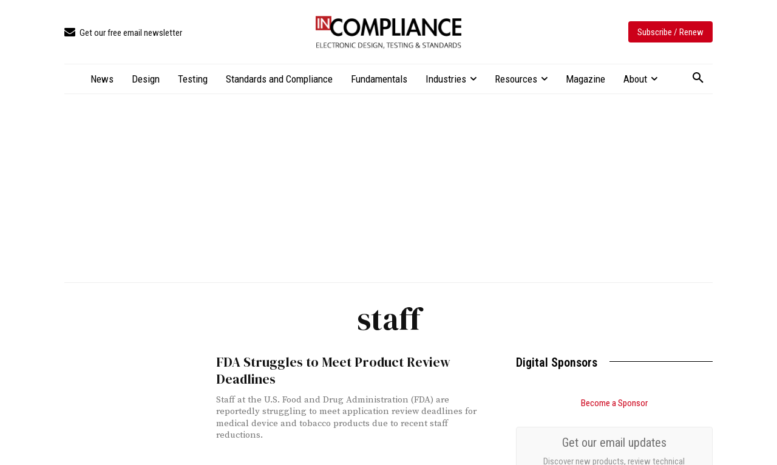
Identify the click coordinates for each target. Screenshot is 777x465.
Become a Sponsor (614, 403)
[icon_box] (123, 33)
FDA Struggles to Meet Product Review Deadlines (327, 370)
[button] (698, 78)
